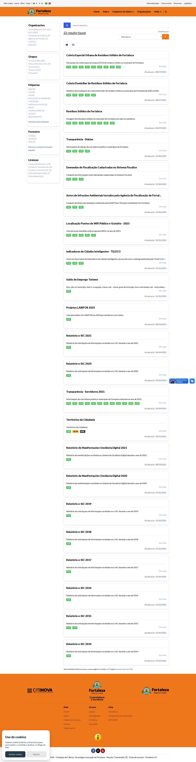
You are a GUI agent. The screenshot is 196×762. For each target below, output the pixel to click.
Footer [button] (28, 3)
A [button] (39, 3)
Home (97, 11)
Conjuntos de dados (122, 11)
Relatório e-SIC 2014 (78, 643)
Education (93, 724)
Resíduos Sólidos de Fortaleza (84, 111)
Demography (94, 716)
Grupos (67, 724)
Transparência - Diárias (79, 139)
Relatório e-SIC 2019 (78, 503)
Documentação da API (123, 669)
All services (178, 3)
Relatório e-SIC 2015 (78, 615)
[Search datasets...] (119, 25)
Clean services (166, 3)
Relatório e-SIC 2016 (78, 587)
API (108, 669)
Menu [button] (22, 3)
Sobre (106, 11)
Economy (93, 720)
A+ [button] (42, 3)
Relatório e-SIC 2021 (78, 335)
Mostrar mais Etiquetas (38, 121)
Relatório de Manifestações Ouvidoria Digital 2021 (96, 447)
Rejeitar (36, 754)
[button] (34, 3)
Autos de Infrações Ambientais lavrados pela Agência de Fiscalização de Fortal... (113, 195)
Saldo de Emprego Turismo (82, 279)
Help (156, 11)
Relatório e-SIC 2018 (78, 531)
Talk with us (113, 711)
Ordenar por (163, 31)
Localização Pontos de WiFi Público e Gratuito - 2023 (97, 223)
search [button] (16, 3)
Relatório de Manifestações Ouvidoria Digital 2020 (96, 475)
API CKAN (113, 720)
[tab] (67, 44)
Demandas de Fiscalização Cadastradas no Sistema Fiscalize (101, 167)
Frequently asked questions (120, 716)
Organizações (144, 11)
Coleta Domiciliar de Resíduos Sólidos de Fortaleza (96, 83)
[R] (140, 36)
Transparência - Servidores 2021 (85, 391)
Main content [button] (8, 3)
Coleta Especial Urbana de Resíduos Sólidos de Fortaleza (100, 55)
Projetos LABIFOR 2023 (80, 307)
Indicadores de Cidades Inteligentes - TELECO (93, 251)
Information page (153, 3)
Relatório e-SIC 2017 (78, 559)
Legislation (188, 3)
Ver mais (162, 66)
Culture (92, 711)
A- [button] (37, 3)
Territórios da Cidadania (80, 419)
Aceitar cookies (15, 754)
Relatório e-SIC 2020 (78, 363)
